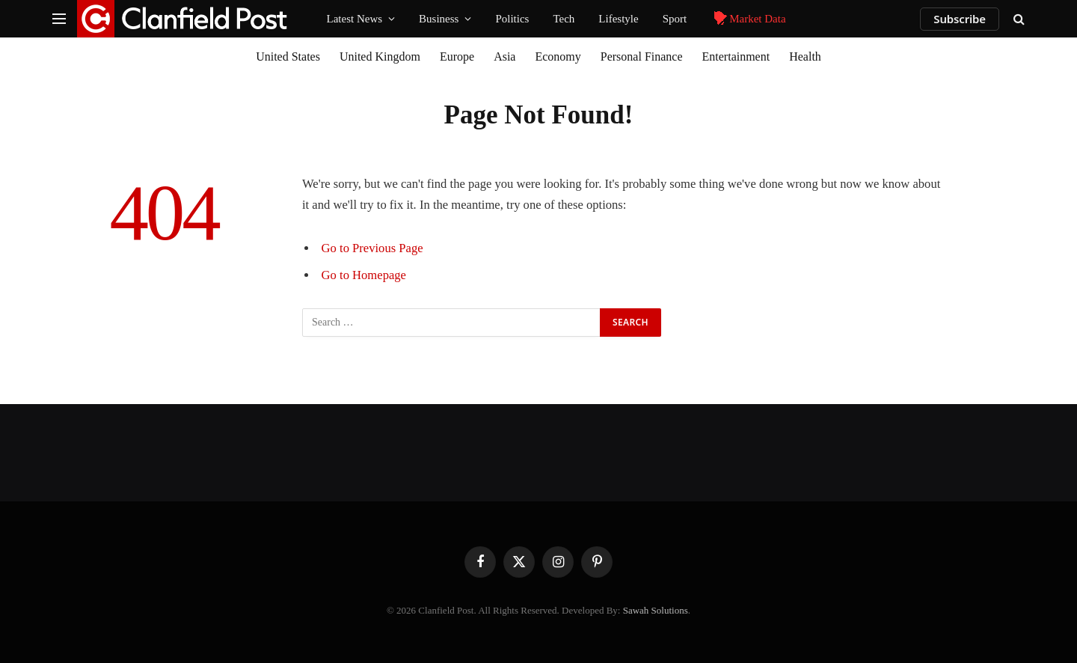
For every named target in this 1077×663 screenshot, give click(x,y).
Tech (563, 19)
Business (438, 19)
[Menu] (59, 19)
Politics (512, 19)
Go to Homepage (364, 275)
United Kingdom (380, 56)
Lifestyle (618, 19)
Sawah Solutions (655, 610)
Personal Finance (642, 56)
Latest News (355, 19)
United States (288, 56)
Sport (675, 19)
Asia (504, 56)
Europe (457, 56)
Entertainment (736, 56)
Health (805, 56)
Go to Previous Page (372, 248)
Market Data (748, 19)
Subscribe (959, 18)
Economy (557, 56)
